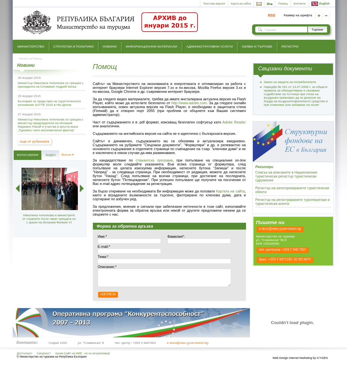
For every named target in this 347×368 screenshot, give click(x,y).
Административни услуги (209, 46)
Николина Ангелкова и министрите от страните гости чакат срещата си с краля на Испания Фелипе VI (49, 218)
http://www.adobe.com (189, 103)
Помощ (283, 3)
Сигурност (44, 356)
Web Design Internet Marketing (292, 361)
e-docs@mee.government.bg (280, 229)
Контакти (300, 3)
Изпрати (108, 297)
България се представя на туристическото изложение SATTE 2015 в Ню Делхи (49, 102)
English (320, 4)
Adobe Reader (234, 122)
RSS (271, 15)
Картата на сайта (230, 191)
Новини (110, 46)
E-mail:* (104, 246)
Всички (66, 154)
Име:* (102, 236)
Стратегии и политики (73, 46)
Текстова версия (214, 3)
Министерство (31, 46)
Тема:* (103, 257)
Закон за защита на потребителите (290, 82)
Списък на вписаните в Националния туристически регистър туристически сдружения (286, 176)
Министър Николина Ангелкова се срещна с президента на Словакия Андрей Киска (50, 84)
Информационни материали (151, 46)
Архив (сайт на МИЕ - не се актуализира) (82, 356)
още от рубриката (34, 141)
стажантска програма (154, 160)
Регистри (290, 46)
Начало (24, 58)
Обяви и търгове (257, 46)
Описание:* (107, 267)
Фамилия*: (176, 236)
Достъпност (25, 356)
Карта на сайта (241, 3)
